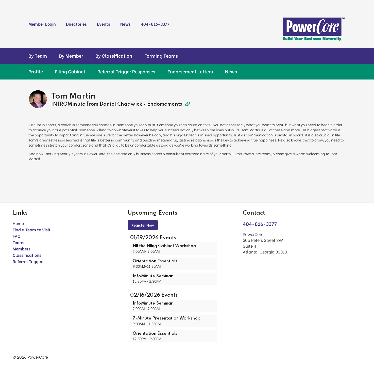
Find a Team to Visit (31, 229)
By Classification (113, 55)
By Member (71, 55)
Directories (76, 24)
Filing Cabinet (70, 71)
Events (103, 24)
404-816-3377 (155, 24)
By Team (37, 55)
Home (18, 223)
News (125, 24)
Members (21, 248)
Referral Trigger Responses (126, 71)
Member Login (42, 24)
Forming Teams (161, 55)
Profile (35, 71)
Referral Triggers (28, 261)
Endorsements (168, 104)
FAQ (17, 236)
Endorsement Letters (190, 71)
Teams (19, 242)
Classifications (27, 255)
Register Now (142, 225)
